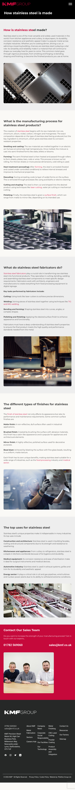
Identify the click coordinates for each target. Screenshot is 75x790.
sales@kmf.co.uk (60, 645)
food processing (43, 460)
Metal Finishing (52, 727)
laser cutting (36, 187)
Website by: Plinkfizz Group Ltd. (60, 777)
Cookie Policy (44, 777)
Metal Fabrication (31, 731)
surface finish (51, 195)
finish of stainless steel (17, 414)
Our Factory (64, 735)
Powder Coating (51, 741)
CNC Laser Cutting (52, 734)
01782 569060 (13, 645)
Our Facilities (43, 742)
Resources (64, 730)
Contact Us (64, 726)
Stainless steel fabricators (15, 273)
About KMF (31, 726)
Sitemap (63, 739)
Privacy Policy (34, 777)
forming (38, 167)
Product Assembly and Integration (52, 750)
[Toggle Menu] (70, 4)
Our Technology (42, 748)
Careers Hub (31, 742)
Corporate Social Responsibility (43, 735)
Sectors (30, 737)
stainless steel (23, 131)
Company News (41, 727)
